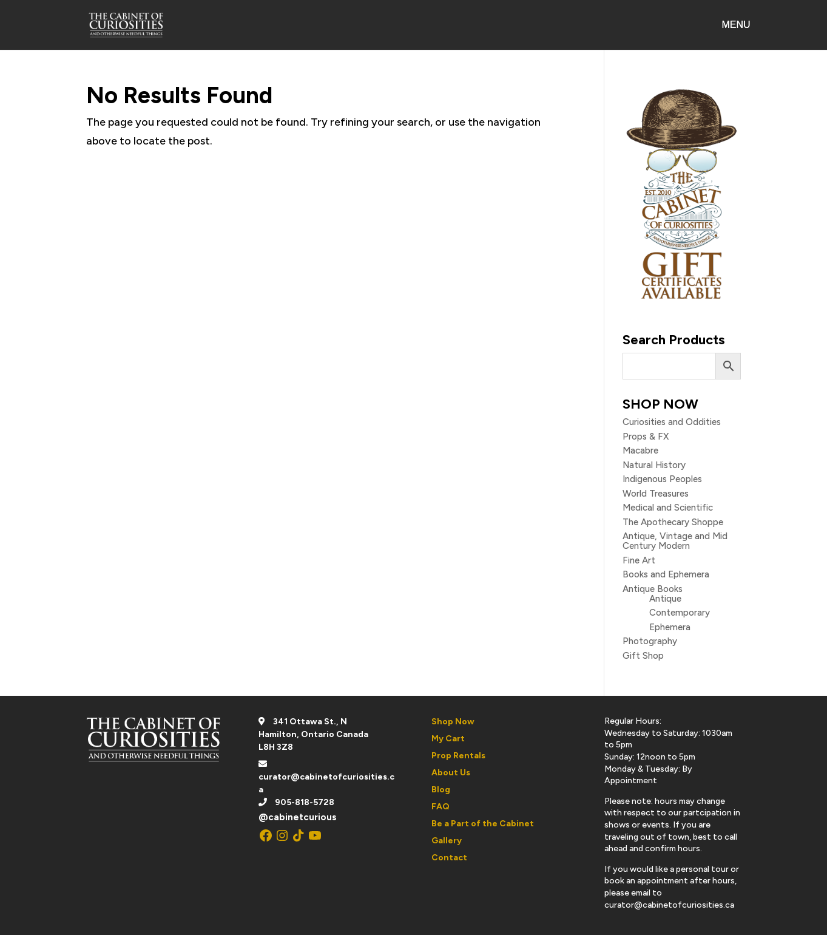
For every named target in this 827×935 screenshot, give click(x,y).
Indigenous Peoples (662, 479)
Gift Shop (643, 655)
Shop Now (452, 721)
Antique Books (653, 588)
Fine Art (639, 560)
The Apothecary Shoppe (673, 522)
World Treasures (656, 493)
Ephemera (669, 627)
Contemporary (679, 612)
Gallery (446, 840)
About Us (450, 772)
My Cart (448, 738)
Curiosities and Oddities (672, 421)
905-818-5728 (304, 802)
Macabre (640, 450)
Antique (665, 598)
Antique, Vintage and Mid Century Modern (675, 541)
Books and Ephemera (666, 574)
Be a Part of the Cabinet (482, 823)
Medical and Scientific (668, 507)
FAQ (440, 806)
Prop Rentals (458, 755)
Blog (440, 789)
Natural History (654, 465)
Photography (650, 641)
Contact (449, 857)
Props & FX (646, 436)
